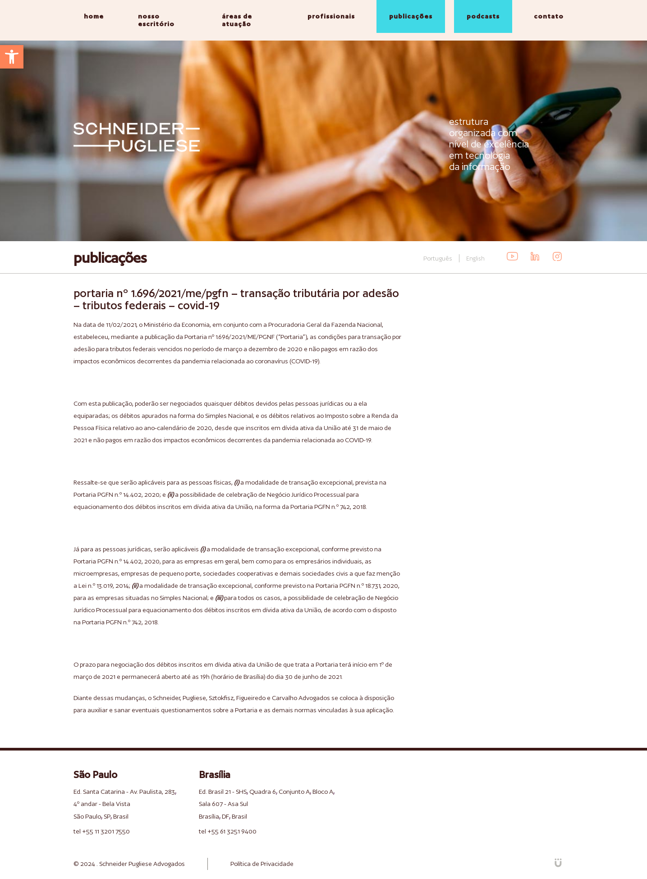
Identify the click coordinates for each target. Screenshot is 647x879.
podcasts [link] (483, 16)
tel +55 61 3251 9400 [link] (228, 831)
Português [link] (437, 258)
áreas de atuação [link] (237, 20)
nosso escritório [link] (156, 20)
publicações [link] (410, 16)
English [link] (475, 258)
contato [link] (549, 16)
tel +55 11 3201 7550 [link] (101, 831)
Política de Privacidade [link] (262, 863)
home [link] (94, 16)
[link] (11, 57)
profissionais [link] (331, 16)
